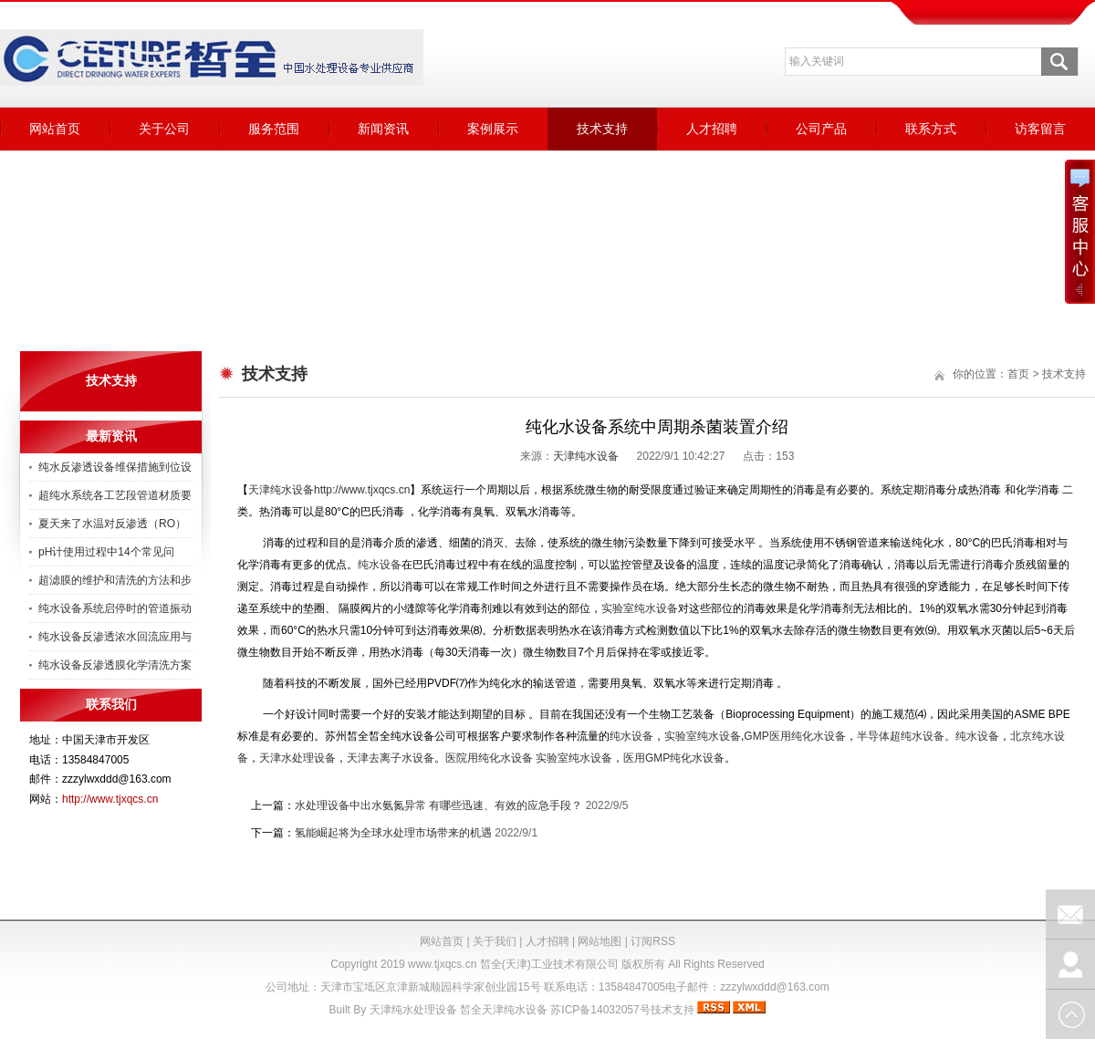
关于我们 (494, 941)
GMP (794, 736)
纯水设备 (977, 736)
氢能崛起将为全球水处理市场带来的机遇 (393, 832)
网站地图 (599, 941)
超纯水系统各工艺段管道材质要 (115, 495)
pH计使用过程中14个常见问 (106, 551)
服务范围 (273, 128)
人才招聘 (711, 128)
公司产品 (821, 128)
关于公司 (164, 128)
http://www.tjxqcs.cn (110, 799)
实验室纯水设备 (574, 758)
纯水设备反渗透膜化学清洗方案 (115, 665)
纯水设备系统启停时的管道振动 (115, 608)
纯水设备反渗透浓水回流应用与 (115, 636)
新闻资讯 (383, 128)
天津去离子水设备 (390, 758)
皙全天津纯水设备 (504, 1009)
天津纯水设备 (586, 456)
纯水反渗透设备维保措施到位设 (115, 467)
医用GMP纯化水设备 (674, 758)
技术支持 (602, 128)
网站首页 (54, 128)
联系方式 (930, 128)
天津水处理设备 (297, 758)
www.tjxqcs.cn (442, 964)
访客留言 (1040, 128)
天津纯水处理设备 (413, 1009)
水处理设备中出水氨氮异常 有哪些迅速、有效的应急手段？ (438, 805)
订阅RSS (653, 941)
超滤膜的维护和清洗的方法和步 (115, 580)
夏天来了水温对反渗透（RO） (112, 523)
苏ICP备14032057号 (600, 1009)
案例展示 (492, 128)
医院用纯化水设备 (489, 758)
